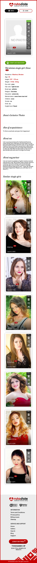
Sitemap (13, 519)
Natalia (10, 324)
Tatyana (11, 285)
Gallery (13, 528)
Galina (10, 208)
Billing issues (15, 517)
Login (26, 10)
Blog (12, 533)
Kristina (11, 400)
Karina (10, 477)
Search (13, 531)
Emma (10, 362)
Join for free (18, 542)
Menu (12, 10)
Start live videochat (17, 63)
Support (13, 535)
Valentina (11, 439)
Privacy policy (15, 515)
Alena (10, 247)
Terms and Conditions (18, 512)
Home (13, 526)
